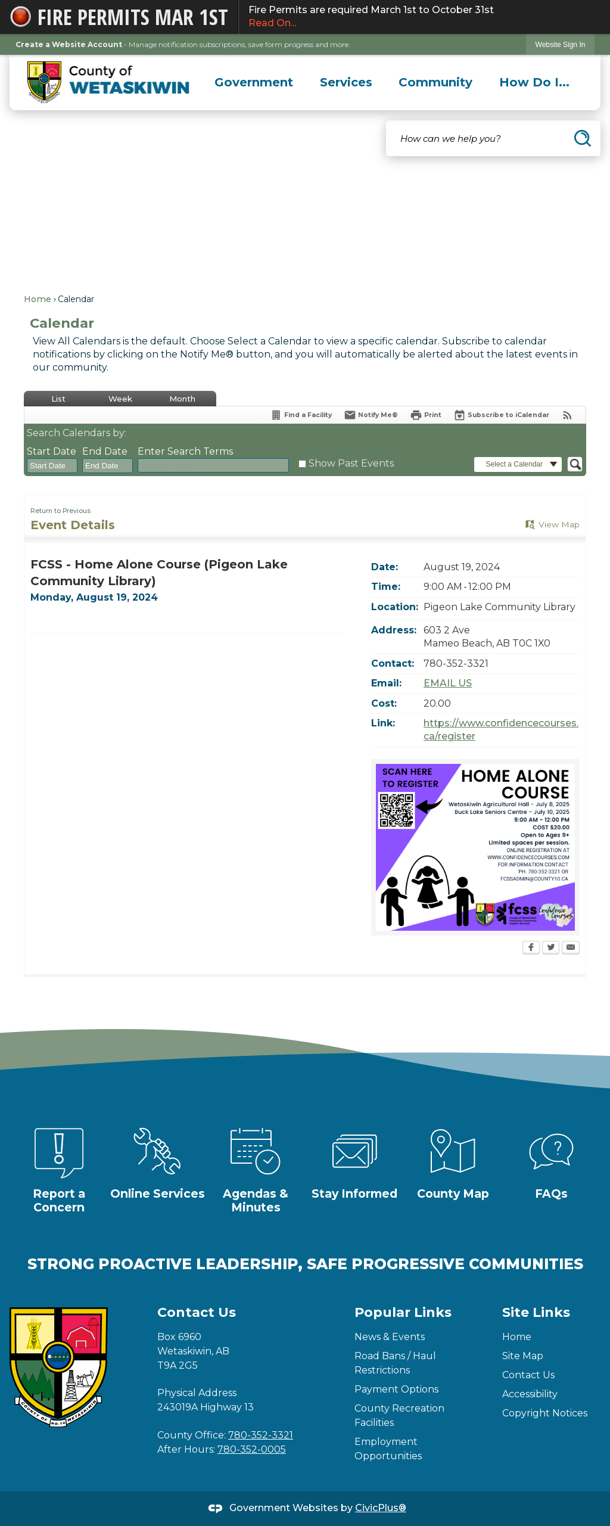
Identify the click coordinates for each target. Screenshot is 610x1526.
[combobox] (52, 466)
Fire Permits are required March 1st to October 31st (424, 17)
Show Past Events (351, 463)
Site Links (536, 1312)
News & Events (389, 1336)
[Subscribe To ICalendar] (501, 415)
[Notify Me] (371, 415)
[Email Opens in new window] (571, 948)
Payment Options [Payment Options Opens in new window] (396, 1389)
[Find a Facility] (301, 415)
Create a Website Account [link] (68, 44)
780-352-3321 (260, 1435)
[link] (560, 44)
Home (37, 299)
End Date (104, 451)
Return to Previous (60, 511)
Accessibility (530, 1394)
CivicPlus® (380, 1507)
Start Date (51, 451)
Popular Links (403, 1312)
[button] (582, 138)
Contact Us (528, 1375)
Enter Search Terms (185, 451)
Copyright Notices (544, 1413)
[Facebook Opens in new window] (531, 948)
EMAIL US (448, 683)
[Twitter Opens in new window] (550, 948)
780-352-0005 (251, 1449)
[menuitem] (254, 82)
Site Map (522, 1356)
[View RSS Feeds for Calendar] (567, 415)
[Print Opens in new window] (425, 415)
